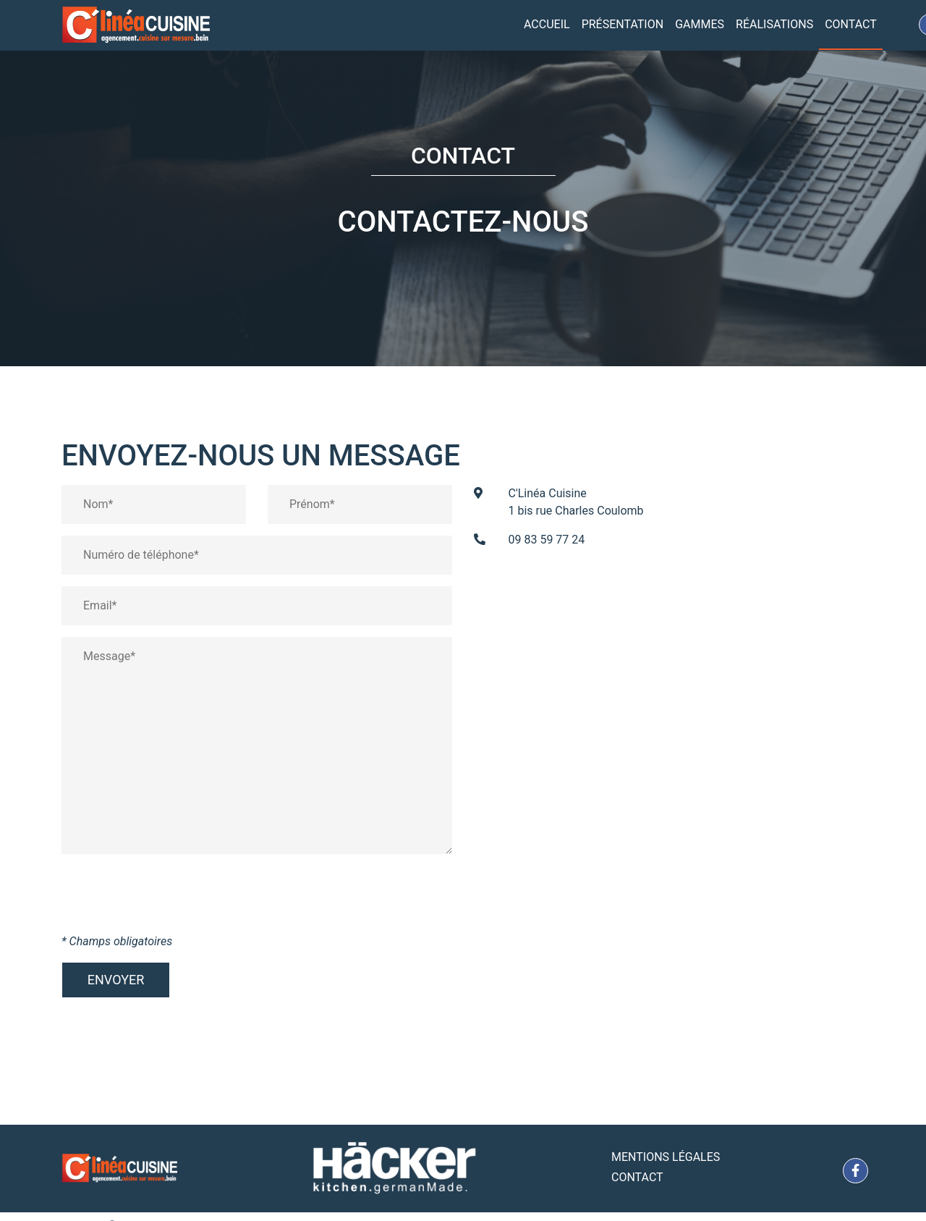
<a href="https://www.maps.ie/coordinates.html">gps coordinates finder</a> (669, 710)
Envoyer (116, 979)
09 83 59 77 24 (547, 539)
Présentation (623, 24)
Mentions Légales (665, 1157)
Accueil (547, 24)
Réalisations (774, 24)
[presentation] (171, 899)
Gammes (699, 24)
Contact (851, 24)
